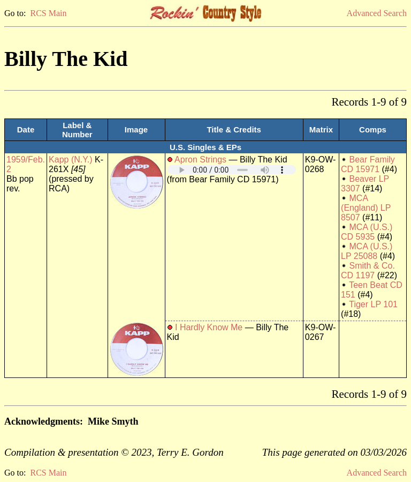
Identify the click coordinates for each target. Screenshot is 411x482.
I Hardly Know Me (208, 327)
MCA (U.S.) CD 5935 (366, 232)
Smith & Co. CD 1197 (368, 270)
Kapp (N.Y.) (71, 159)
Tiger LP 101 (373, 304)
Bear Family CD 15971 (368, 164)
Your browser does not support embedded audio (232, 169)
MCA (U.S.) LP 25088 (366, 251)
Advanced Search (377, 13)
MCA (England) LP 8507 (366, 208)
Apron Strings (200, 159)
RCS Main (48, 13)
